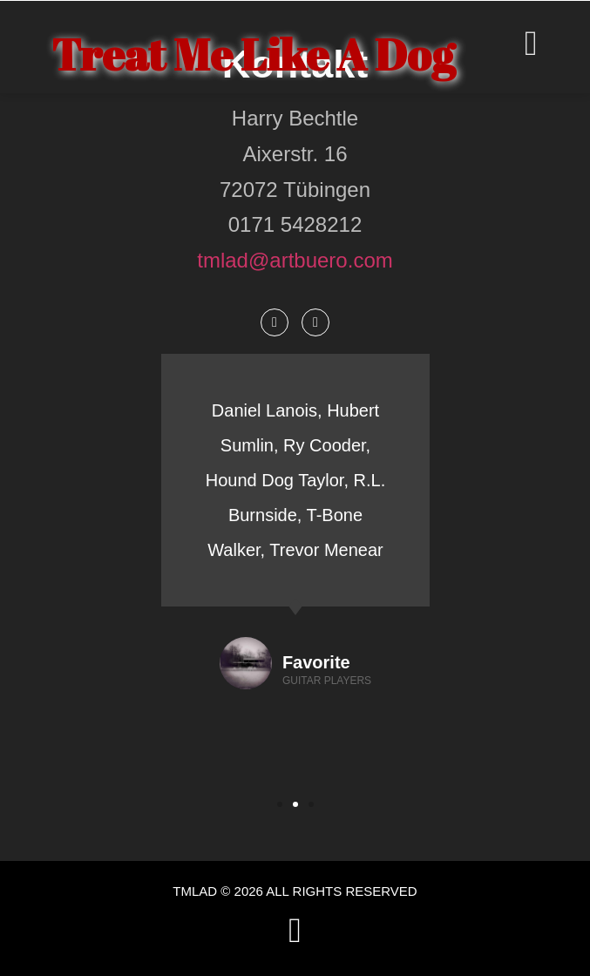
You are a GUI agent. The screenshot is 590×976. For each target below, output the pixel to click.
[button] (279, 804)
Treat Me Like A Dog (253, 54)
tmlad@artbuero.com (294, 260)
